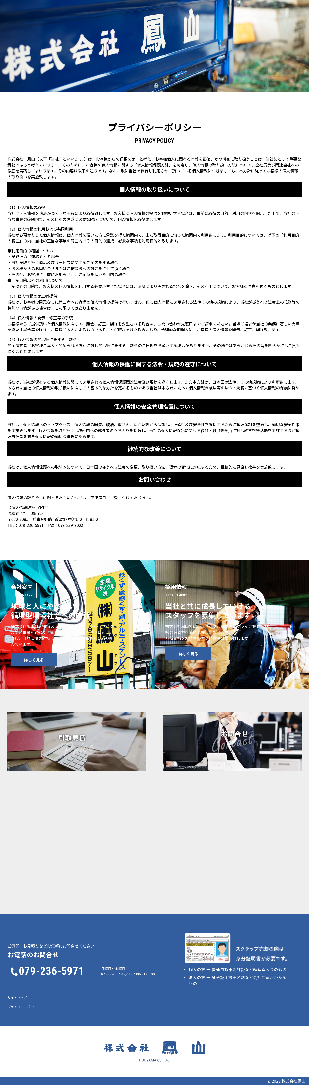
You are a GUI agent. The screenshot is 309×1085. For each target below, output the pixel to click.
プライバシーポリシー (23, 1006)
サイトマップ (17, 997)
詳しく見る (36, 659)
